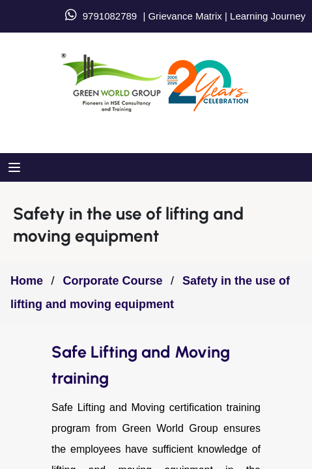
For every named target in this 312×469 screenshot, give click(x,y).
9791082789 (110, 15)
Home (26, 280)
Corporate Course (112, 280)
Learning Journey (266, 15)
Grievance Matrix (184, 15)
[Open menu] (16, 167)
